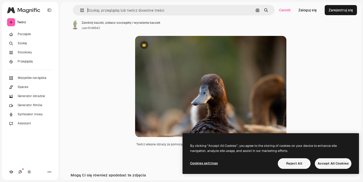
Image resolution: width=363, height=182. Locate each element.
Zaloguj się (307, 10)
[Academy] (11, 172)
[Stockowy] (30, 53)
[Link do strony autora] (75, 24)
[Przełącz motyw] (29, 172)
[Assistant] (30, 124)
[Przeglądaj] (30, 62)
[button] (80, 10)
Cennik (285, 10)
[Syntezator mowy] (30, 114)
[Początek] (30, 34)
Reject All (294, 163)
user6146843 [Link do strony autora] (91, 28)
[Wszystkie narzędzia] (30, 78)
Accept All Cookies (333, 163)
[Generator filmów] (30, 105)
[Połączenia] (20, 172)
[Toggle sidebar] (49, 10)
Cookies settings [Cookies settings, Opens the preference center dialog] (204, 163)
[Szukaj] (30, 43)
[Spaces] (30, 87)
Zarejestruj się (341, 10)
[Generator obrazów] (30, 96)
